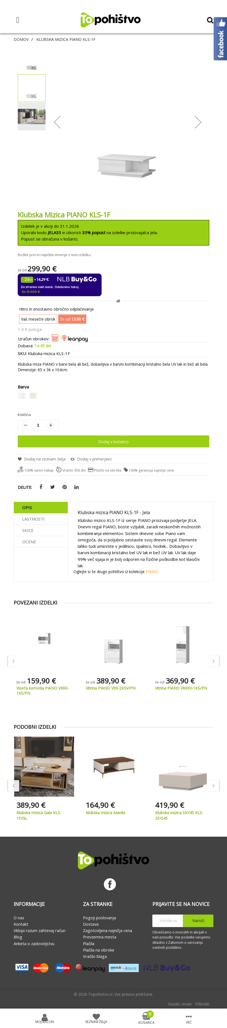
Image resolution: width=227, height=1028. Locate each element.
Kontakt (21, 924)
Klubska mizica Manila (105, 812)
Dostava (91, 924)
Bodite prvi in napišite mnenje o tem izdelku (54, 254)
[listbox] (113, 396)
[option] (22, 395)
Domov (21, 39)
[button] (32, 59)
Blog (18, 937)
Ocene (29, 541)
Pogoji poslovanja (99, 917)
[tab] (41, 507)
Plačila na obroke (98, 950)
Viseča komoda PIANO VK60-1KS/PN (42, 690)
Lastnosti (33, 519)
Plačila (88, 943)
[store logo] (110, 20)
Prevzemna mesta (99, 937)
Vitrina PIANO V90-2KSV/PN (110, 688)
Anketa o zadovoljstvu (34, 943)
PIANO (152, 571)
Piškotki (202, 1004)
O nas (19, 917)
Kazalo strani (179, 1004)
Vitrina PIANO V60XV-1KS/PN (181, 688)
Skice (28, 530)
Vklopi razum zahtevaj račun (39, 930)
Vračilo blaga (95, 956)
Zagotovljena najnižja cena (107, 930)
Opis (27, 507)
